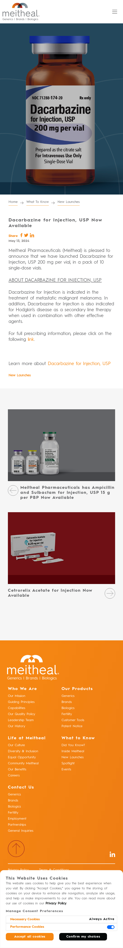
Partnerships (17, 825)
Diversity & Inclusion (23, 751)
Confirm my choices (83, 936)
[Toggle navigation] (115, 12)
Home (13, 202)
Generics (67, 696)
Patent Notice (71, 726)
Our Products (77, 689)
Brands (66, 702)
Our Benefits (17, 769)
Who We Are (22, 689)
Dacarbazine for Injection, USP (79, 364)
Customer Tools (72, 720)
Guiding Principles (21, 702)
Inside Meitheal (72, 751)
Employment (17, 818)
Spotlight (68, 763)
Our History (16, 726)
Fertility (66, 714)
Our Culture (16, 745)
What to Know (78, 738)
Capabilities (16, 708)
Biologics (67, 708)
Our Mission (16, 696)
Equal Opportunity (22, 757)
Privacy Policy (56, 903)
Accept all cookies (29, 936)
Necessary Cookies (25, 919)
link (31, 339)
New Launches (68, 202)
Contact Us (21, 787)
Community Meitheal (23, 763)
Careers (14, 775)
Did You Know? (73, 745)
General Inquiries (20, 831)
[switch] (110, 927)
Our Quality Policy (21, 714)
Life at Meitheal (27, 738)
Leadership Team (21, 720)
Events (66, 769)
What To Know (37, 202)
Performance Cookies (27, 927)
